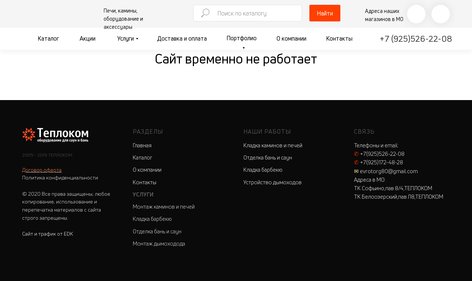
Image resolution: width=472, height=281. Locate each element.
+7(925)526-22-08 (379, 154)
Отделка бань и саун (157, 231)
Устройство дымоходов (272, 182)
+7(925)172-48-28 (378, 162)
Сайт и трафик (47, 233)
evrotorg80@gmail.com (386, 171)
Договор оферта (42, 169)
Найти (325, 13)
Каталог (48, 38)
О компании (291, 38)
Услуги (125, 38)
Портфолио (241, 38)
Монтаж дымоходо (156, 243)
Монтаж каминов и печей (164, 206)
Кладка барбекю (152, 219)
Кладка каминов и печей (272, 145)
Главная (142, 145)
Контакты (339, 38)
